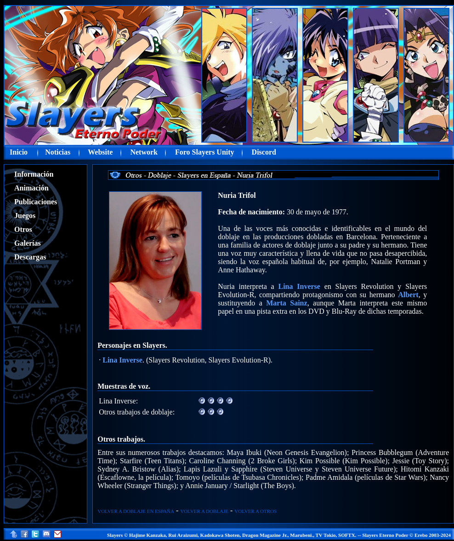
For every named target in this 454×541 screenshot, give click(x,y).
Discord (264, 152)
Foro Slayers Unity (204, 152)
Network (144, 152)
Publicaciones (35, 202)
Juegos (24, 215)
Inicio (19, 152)
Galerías (27, 243)
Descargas (30, 257)
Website (100, 152)
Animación (31, 188)
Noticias (57, 152)
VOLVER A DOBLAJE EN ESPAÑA (135, 511)
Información (33, 174)
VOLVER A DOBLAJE (204, 511)
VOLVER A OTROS (255, 511)
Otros (23, 229)
